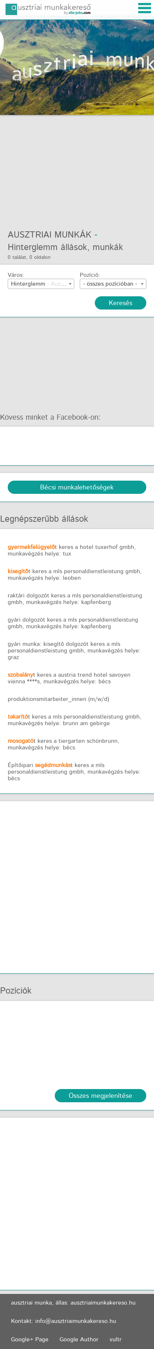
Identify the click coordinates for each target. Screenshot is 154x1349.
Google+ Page (30, 1339)
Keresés (120, 303)
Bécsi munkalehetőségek (77, 487)
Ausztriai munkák (50, 235)
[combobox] (41, 284)
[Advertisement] (77, 168)
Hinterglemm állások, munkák (65, 247)
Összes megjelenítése (100, 1096)
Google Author (79, 1339)
